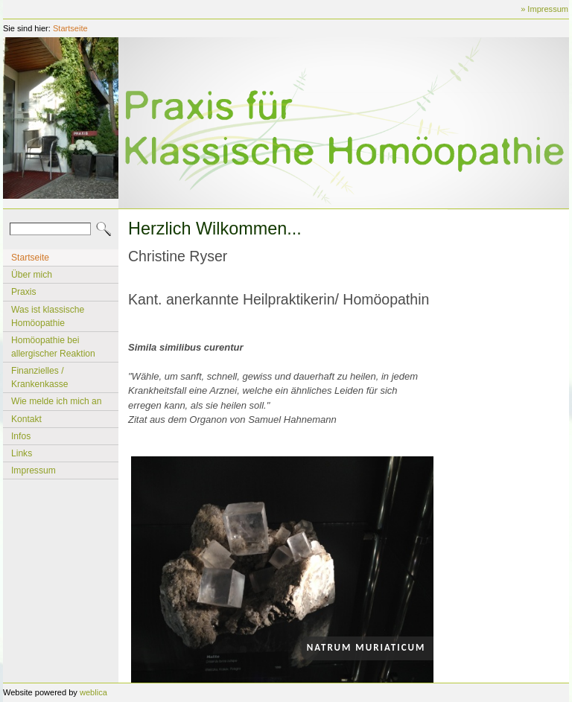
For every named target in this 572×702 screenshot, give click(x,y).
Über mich (31, 274)
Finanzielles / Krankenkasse (40, 377)
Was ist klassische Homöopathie (47, 316)
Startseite (70, 28)
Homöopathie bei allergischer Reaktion (53, 347)
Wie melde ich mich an (56, 401)
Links (21, 453)
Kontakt (26, 419)
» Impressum (544, 8)
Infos (21, 436)
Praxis (23, 292)
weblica (93, 692)
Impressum (33, 470)
